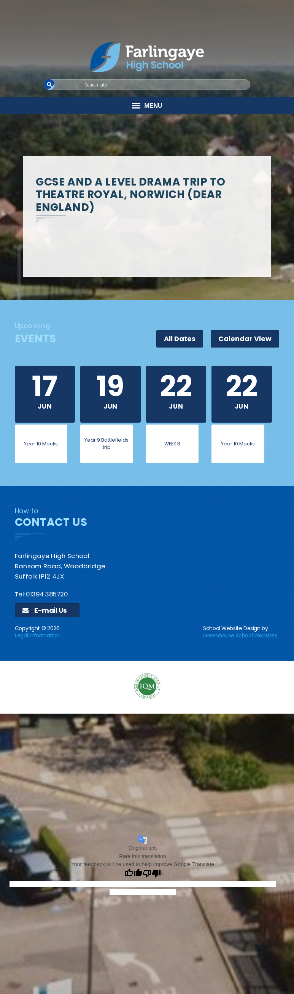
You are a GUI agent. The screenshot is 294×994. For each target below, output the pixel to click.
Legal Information (37, 635)
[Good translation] (133, 873)
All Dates (179, 338)
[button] (49, 84)
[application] (147, 774)
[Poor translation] (152, 873)
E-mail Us (44, 610)
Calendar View (245, 338)
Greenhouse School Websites (240, 635)
